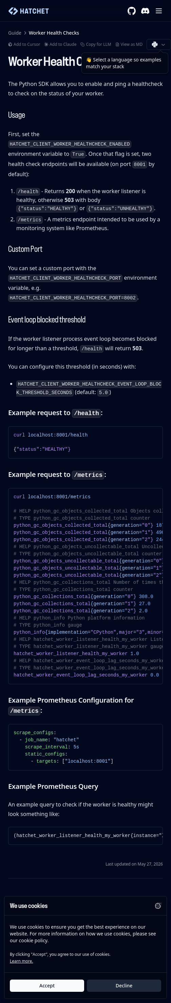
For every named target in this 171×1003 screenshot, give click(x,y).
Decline (124, 986)
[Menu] (159, 11)
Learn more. (21, 961)
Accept (47, 986)
